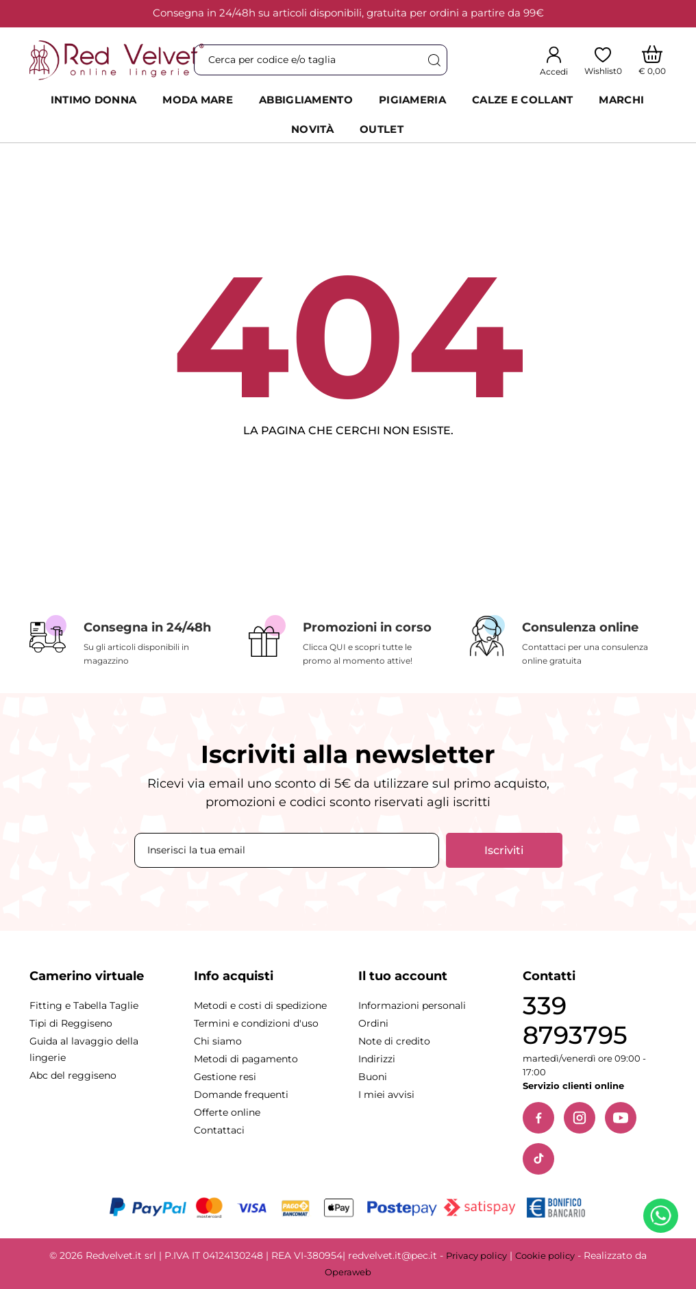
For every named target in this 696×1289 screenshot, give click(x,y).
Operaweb (348, 1271)
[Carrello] (652, 60)
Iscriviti (503, 850)
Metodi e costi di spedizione (260, 1005)
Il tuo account (402, 976)
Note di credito (394, 1041)
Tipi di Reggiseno (70, 1023)
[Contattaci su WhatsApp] (663, 1218)
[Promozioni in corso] (348, 641)
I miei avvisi (386, 1094)
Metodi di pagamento (246, 1059)
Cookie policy (545, 1255)
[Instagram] (579, 1118)
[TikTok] (538, 1159)
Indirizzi (376, 1059)
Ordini (373, 1023)
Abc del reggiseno (72, 1075)
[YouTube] (620, 1118)
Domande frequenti (241, 1094)
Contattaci (219, 1130)
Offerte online (227, 1112)
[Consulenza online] (567, 641)
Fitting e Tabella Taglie (83, 1005)
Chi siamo (218, 1041)
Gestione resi (225, 1077)
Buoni (372, 1077)
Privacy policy (476, 1255)
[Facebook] (538, 1118)
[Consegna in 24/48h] (128, 641)
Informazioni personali (412, 1005)
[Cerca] (433, 60)
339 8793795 (575, 1020)
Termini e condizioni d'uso (256, 1023)
